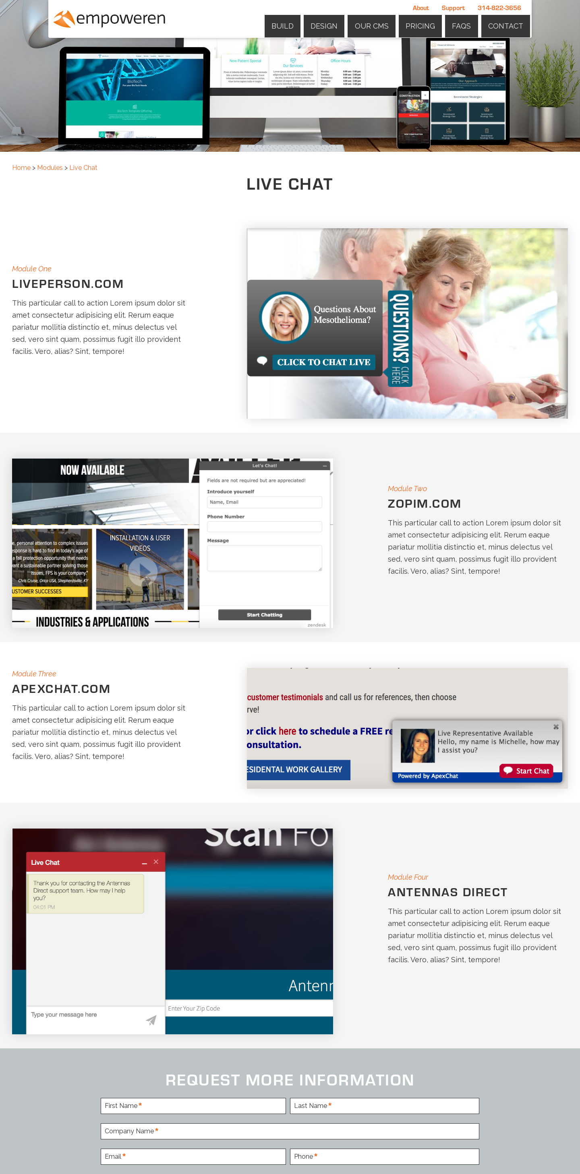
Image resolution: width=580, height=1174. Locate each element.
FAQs (463, 24)
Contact (506, 24)
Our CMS (375, 24)
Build (288, 24)
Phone (303, 1156)
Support (453, 7)
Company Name (129, 1131)
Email (113, 1156)
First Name (121, 1106)
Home (21, 168)
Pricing (422, 24)
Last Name (310, 1106)
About (421, 7)
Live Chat (83, 168)
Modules (50, 168)
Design (328, 24)
